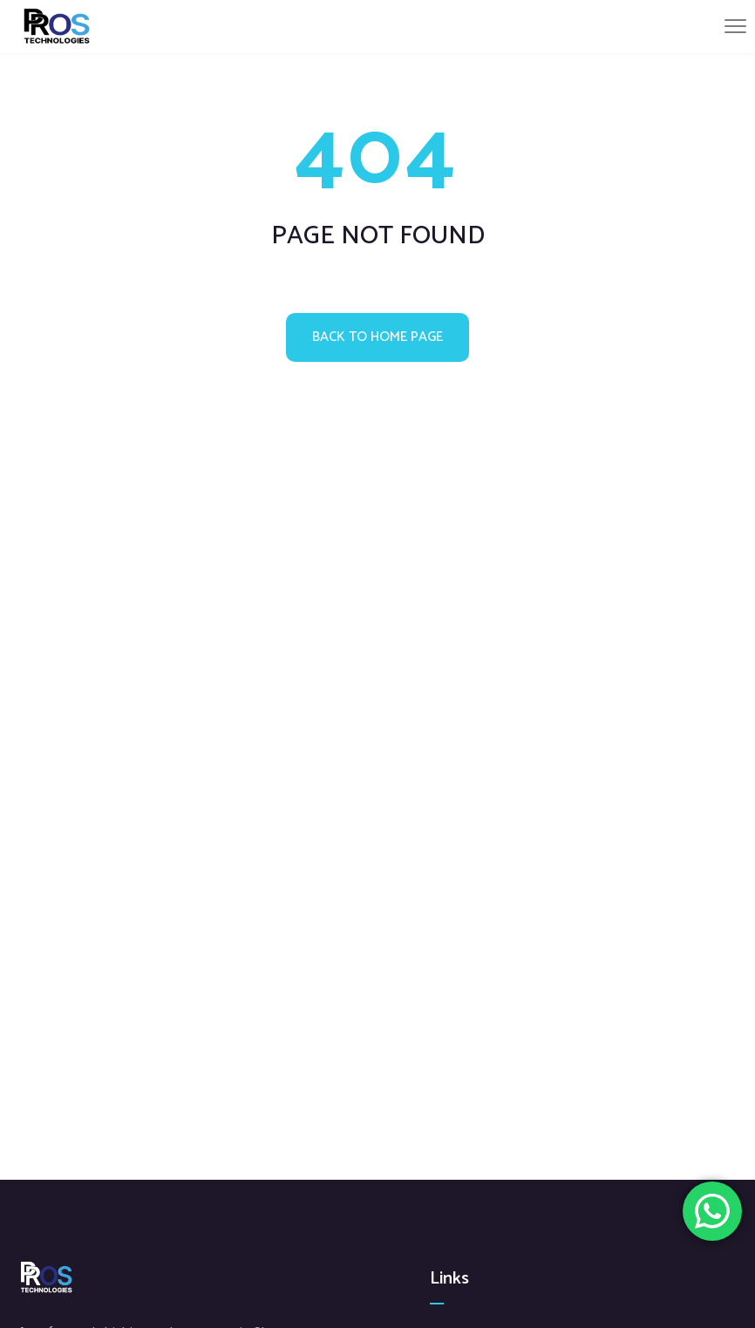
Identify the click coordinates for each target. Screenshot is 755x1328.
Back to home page (377, 337)
